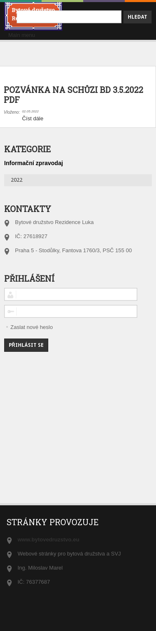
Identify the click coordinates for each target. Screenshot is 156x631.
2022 (16, 180)
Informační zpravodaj (33, 163)
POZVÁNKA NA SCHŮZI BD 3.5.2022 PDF (73, 95)
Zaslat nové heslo (31, 327)
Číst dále (32, 118)
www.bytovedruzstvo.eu (48, 539)
